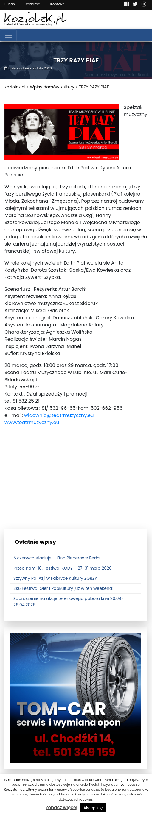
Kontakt (57, 4)
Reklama (32, 4)
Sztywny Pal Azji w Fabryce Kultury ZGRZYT (56, 578)
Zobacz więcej (61, 807)
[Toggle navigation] (8, 35)
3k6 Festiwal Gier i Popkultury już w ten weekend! (63, 588)
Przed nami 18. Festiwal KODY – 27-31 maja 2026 (62, 568)
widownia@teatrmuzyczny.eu (59, 415)
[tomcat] (75, 698)
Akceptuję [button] (93, 808)
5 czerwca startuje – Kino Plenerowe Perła (56, 558)
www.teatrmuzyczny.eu (31, 422)
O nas (9, 4)
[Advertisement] (76, 481)
